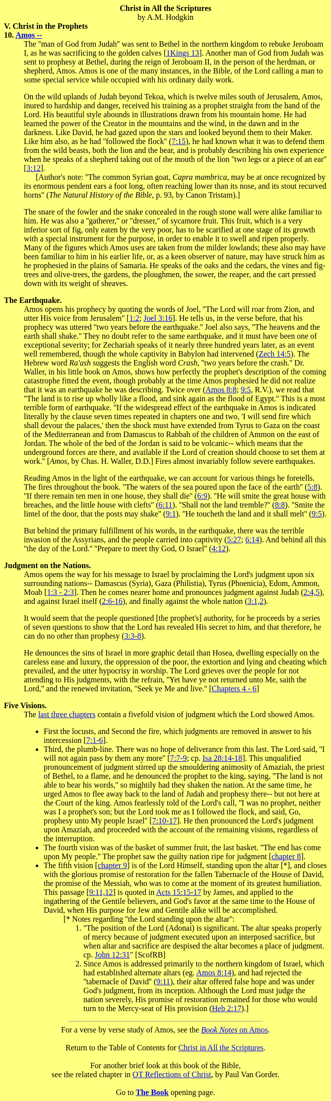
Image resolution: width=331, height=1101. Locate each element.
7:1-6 (94, 740)
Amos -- (28, 35)
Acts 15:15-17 (178, 892)
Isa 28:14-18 (222, 758)
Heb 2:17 (226, 1008)
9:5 (246, 389)
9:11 (163, 981)
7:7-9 (178, 758)
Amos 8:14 (213, 972)
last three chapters (67, 714)
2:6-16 (112, 601)
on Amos (234, 1030)
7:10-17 (164, 820)
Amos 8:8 (221, 389)
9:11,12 (101, 892)
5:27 (234, 539)
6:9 (202, 496)
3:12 (33, 168)
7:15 (179, 141)
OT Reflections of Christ (171, 1074)
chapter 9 (112, 865)
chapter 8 (286, 856)
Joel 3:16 (157, 318)
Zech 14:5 (274, 354)
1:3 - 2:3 (60, 592)
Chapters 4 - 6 (234, 688)
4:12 (219, 548)
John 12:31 (112, 955)
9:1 (171, 514)
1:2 (134, 318)
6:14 (252, 539)
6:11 (165, 505)
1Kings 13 (182, 53)
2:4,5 (312, 592)
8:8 (280, 505)
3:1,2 (256, 601)
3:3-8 (133, 636)
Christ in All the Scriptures (221, 1047)
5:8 (312, 487)
